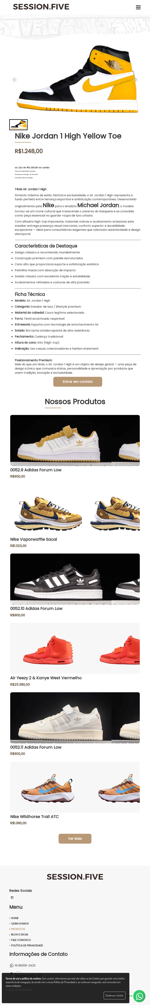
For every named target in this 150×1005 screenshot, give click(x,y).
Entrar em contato (78, 381)
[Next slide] (135, 79)
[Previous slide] (14, 79)
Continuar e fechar (115, 995)
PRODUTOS (17, 929)
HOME (13, 918)
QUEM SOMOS (19, 923)
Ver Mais (75, 838)
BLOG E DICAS (18, 934)
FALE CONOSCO (20, 940)
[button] (18, 124)
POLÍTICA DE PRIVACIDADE (26, 945)
